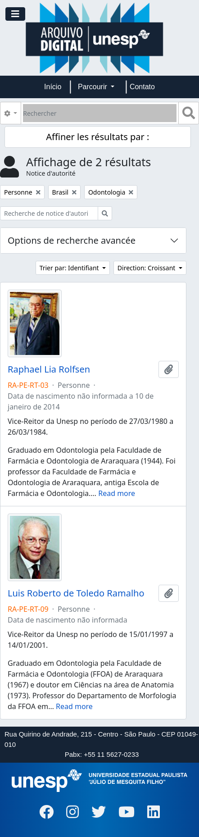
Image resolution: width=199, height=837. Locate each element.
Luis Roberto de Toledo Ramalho (76, 593)
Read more (116, 493)
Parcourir (93, 87)
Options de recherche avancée (72, 240)
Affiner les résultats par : (97, 137)
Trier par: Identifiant (70, 268)
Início (52, 87)
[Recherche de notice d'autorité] (49, 213)
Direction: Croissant (147, 268)
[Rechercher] (100, 113)
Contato (142, 87)
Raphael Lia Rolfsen (49, 369)
